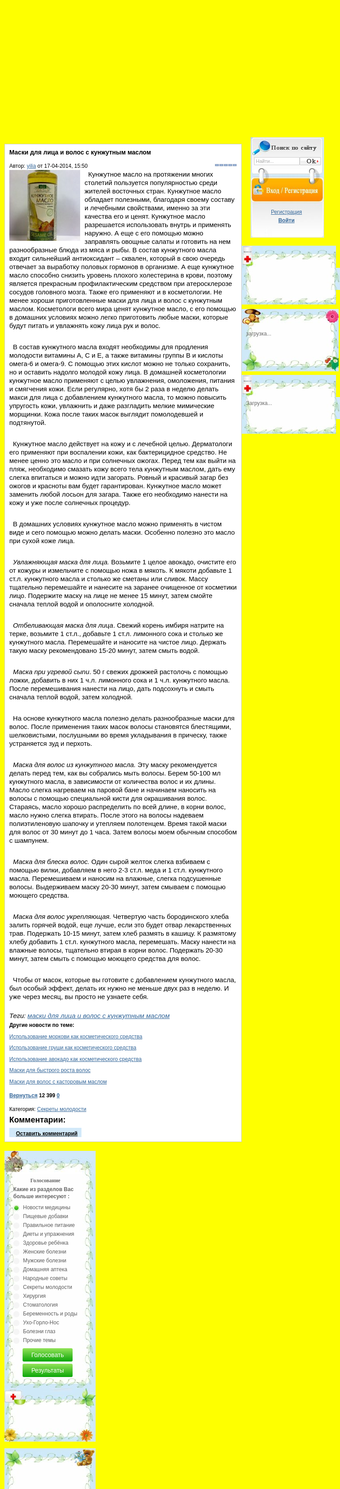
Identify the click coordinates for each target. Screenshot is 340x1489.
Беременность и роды (50, 1314)
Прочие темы (39, 1340)
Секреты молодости (61, 1109)
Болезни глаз (39, 1331)
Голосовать (47, 1354)
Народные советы (45, 1278)
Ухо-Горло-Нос (41, 1322)
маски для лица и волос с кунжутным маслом (98, 1015)
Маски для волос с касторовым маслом (58, 1082)
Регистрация (286, 212)
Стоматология (40, 1305)
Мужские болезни (44, 1261)
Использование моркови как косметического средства (75, 1037)
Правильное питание (49, 1225)
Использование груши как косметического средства (72, 1048)
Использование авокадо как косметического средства (75, 1059)
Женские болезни (44, 1252)
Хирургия (34, 1296)
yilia (31, 166)
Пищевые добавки (45, 1216)
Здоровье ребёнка (45, 1243)
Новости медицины (46, 1207)
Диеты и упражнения (48, 1234)
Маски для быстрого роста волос (50, 1070)
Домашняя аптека (45, 1269)
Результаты (47, 1370)
